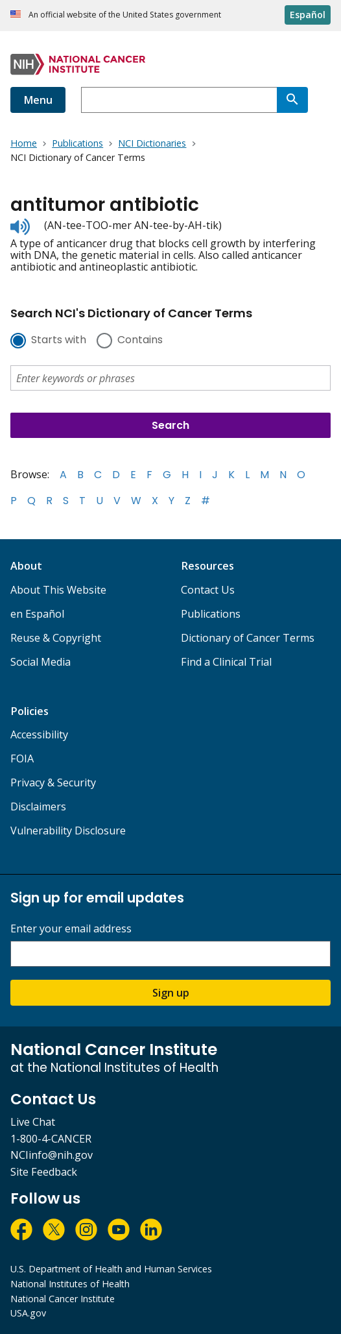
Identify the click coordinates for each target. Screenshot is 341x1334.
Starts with (58, 340)
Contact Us (208, 590)
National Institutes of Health (70, 1284)
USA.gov (28, 1313)
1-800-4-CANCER (50, 1139)
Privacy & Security (53, 782)
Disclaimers (38, 806)
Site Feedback (43, 1172)
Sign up (170, 993)
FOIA (22, 758)
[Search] (292, 100)
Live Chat (32, 1122)
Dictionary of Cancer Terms (247, 638)
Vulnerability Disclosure (68, 830)
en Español (37, 614)
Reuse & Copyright (55, 638)
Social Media (40, 662)
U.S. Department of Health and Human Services (111, 1269)
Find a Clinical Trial (226, 662)
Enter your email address (71, 929)
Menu (38, 100)
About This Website (58, 590)
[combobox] (179, 100)
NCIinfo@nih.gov (51, 1155)
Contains (140, 340)
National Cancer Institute (62, 1298)
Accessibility (39, 734)
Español (307, 14)
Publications (211, 614)
